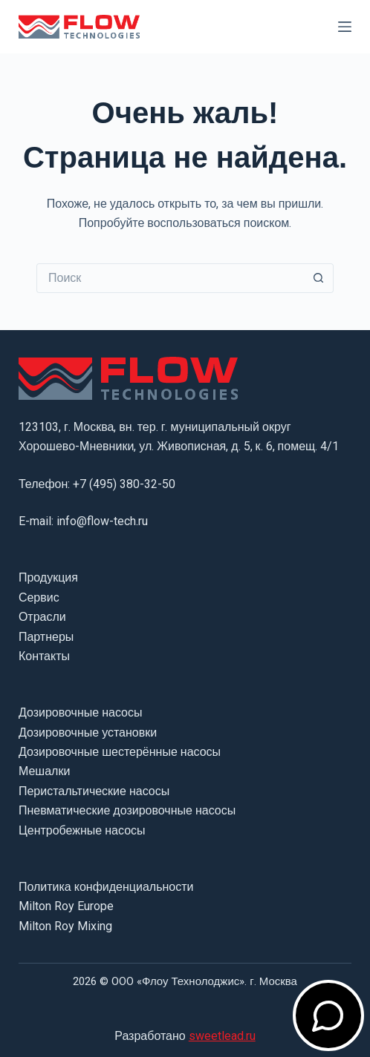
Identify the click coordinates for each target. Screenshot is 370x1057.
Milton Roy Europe (66, 906)
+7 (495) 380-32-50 (124, 484)
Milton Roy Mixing (65, 926)
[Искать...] (170, 278)
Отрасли (42, 617)
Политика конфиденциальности (106, 887)
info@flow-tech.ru (102, 521)
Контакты (44, 656)
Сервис (39, 597)
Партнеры (46, 637)
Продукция (48, 577)
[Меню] (344, 26)
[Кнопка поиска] (319, 278)
